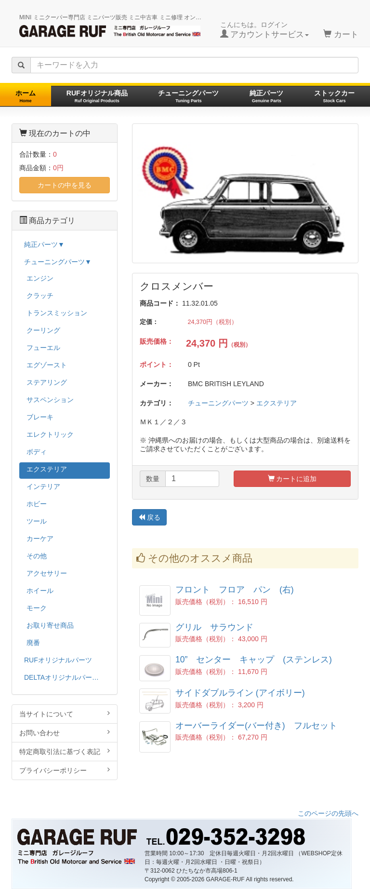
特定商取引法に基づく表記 (64, 751)
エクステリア (276, 403)
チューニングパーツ (188, 96)
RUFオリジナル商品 (97, 96)
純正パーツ (266, 96)
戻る (149, 517)
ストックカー (334, 96)
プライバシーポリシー (64, 770)
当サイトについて (64, 714)
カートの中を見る (65, 185)
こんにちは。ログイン (264, 30)
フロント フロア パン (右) (234, 589)
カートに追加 (292, 479)
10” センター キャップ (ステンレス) (253, 659)
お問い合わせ (64, 732)
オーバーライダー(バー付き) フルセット (256, 725)
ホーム (25, 96)
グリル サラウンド (214, 627)
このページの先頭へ (328, 813)
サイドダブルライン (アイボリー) (240, 693)
